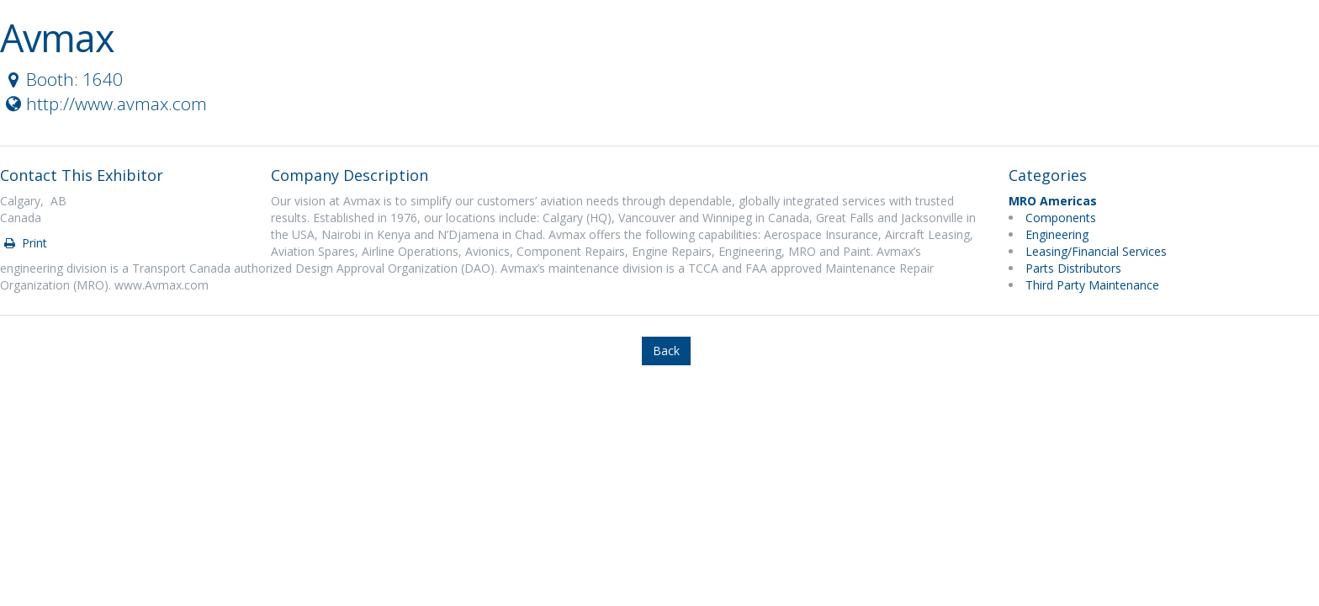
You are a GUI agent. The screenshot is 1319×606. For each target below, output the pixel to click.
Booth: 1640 (62, 79)
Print (24, 243)
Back (666, 351)
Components (1060, 218)
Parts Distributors (1073, 268)
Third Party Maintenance (1092, 285)
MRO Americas (1053, 201)
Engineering (1057, 234)
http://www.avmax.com (104, 103)
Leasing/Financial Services (1096, 251)
